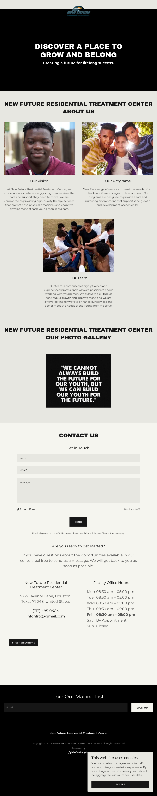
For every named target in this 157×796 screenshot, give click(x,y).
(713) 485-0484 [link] (46, 611)
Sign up (142, 707)
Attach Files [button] (27, 509)
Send (78, 522)
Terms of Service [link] (110, 533)
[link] (78, 6)
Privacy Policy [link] (91, 533)
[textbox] (78, 458)
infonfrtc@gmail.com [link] (46, 616)
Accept (120, 784)
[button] (18, 509)
